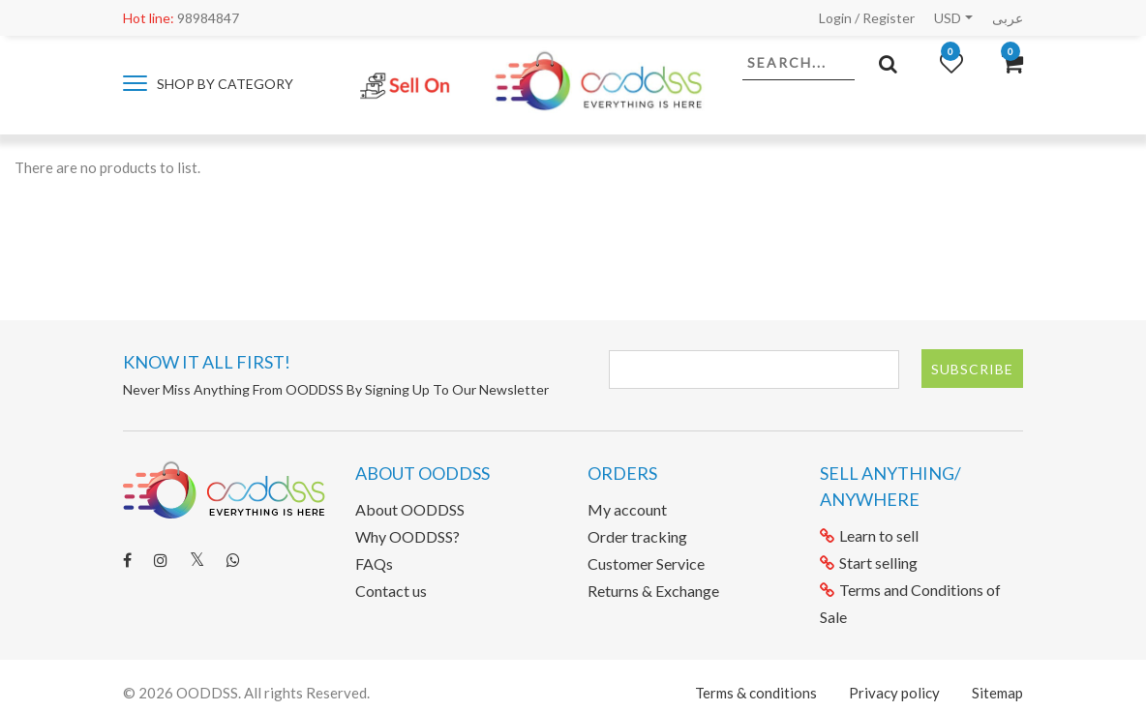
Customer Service (646, 563)
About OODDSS (410, 509)
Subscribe (972, 369)
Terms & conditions (756, 692)
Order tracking (637, 536)
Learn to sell (869, 535)
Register (888, 18)
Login (835, 18)
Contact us (391, 590)
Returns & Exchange (653, 590)
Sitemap (997, 692)
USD (947, 18)
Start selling (869, 562)
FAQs (374, 563)
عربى (1007, 18)
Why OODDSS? (407, 536)
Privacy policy (894, 692)
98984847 (181, 18)
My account (627, 509)
